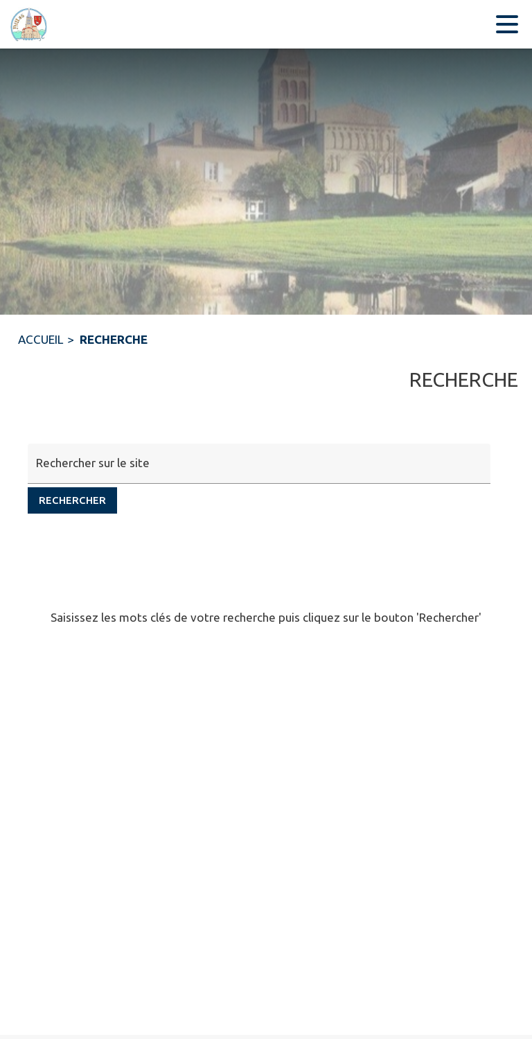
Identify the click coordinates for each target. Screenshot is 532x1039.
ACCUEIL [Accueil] (40, 339)
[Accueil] (27, 24)
